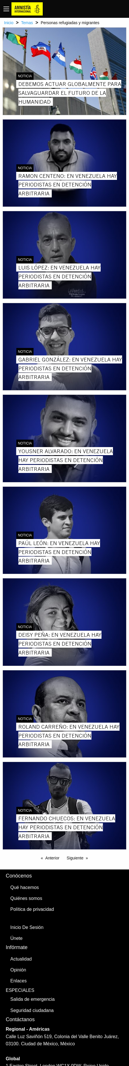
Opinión (18, 969)
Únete (16, 938)
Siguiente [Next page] (75, 858)
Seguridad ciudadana (32, 1010)
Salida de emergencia (32, 999)
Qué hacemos (24, 887)
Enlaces (18, 980)
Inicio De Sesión (27, 927)
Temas (27, 22)
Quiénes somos (26, 898)
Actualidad (21, 959)
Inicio (8, 22)
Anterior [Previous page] (52, 858)
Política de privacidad (32, 909)
